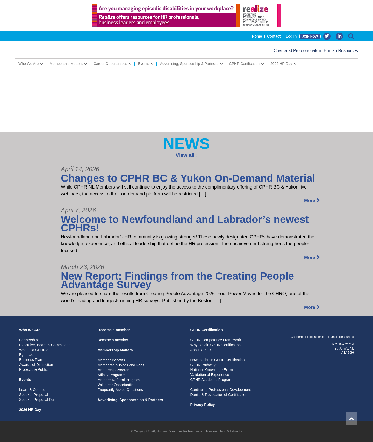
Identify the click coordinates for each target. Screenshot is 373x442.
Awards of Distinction (36, 365)
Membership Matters (66, 64)
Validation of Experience (209, 375)
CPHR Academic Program (211, 380)
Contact (274, 36)
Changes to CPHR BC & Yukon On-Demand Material (188, 178)
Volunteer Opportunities (116, 385)
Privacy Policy (202, 405)
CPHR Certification (244, 64)
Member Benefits (111, 360)
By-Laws (26, 355)
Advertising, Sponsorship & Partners (189, 64)
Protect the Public (33, 369)
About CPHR (200, 350)
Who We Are (28, 64)
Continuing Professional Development (220, 390)
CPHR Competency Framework (215, 340)
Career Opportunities (110, 64)
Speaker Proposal (33, 395)
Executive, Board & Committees (44, 345)
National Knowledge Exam (211, 370)
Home (257, 36)
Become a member (114, 330)
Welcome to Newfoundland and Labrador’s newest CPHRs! (185, 224)
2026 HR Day (281, 64)
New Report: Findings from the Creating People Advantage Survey (177, 280)
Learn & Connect (32, 390)
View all (186, 155)
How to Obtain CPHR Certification (217, 360)
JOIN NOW (310, 36)
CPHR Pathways (203, 365)
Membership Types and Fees (121, 365)
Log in (291, 36)
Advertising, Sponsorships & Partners (130, 400)
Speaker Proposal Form (38, 399)
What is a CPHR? (33, 350)
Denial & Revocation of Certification (218, 395)
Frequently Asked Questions (120, 390)
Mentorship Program (114, 370)
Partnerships (29, 340)
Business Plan (30, 360)
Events (143, 64)
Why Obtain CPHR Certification (215, 345)
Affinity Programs (111, 375)
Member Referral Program (119, 380)
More (312, 200)
